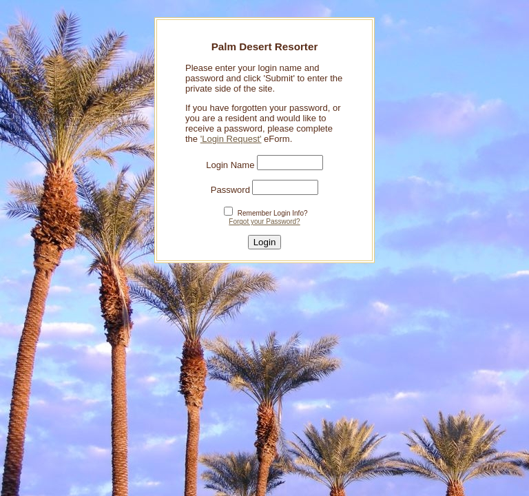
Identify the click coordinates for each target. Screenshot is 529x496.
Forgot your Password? (264, 221)
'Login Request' (231, 139)
